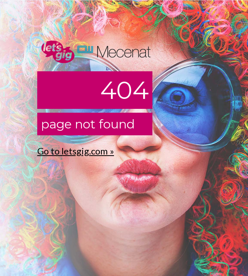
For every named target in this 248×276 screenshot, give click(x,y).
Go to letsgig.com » (75, 150)
